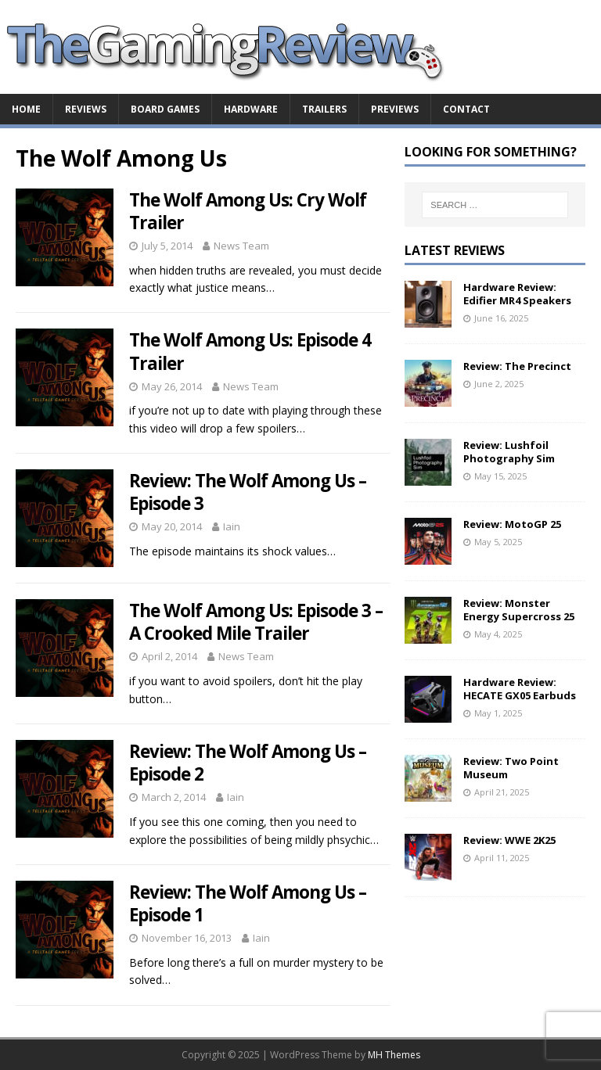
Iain (231, 526)
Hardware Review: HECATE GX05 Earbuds (519, 688)
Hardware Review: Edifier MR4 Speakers (517, 293)
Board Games (165, 109)
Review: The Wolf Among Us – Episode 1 (247, 903)
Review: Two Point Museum (511, 767)
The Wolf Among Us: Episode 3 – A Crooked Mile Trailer (256, 621)
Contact (466, 109)
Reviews (85, 109)
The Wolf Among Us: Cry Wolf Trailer (247, 211)
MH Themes (394, 1054)
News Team (241, 246)
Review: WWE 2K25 (509, 840)
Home (26, 109)
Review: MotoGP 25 (512, 524)
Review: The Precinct (517, 366)
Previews (395, 109)
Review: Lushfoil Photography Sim (509, 451)
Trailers (324, 109)
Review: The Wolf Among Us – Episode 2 (247, 762)
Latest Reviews (455, 250)
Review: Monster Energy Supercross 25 (518, 609)
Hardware (251, 109)
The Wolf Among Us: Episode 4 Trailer (250, 351)
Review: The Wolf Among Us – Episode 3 (247, 492)
